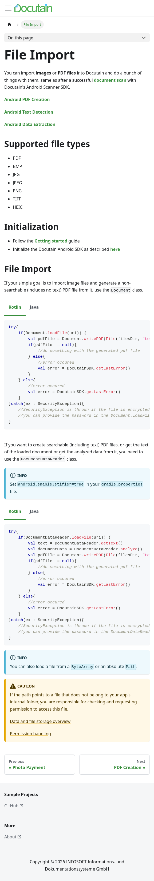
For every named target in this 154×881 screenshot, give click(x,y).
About (12, 837)
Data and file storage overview (40, 721)
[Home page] (9, 24)
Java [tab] (34, 307)
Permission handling (30, 734)
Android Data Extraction (29, 124)
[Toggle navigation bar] (8, 8)
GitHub (13, 806)
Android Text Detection (28, 112)
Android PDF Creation (27, 99)
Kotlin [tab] (15, 307)
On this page (20, 38)
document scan (110, 80)
